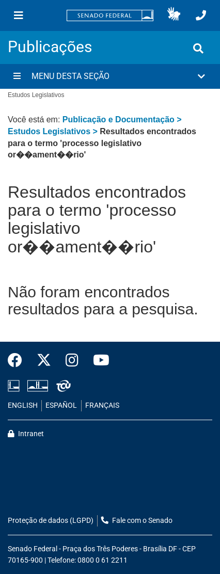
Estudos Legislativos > (54, 131)
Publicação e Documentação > (122, 119)
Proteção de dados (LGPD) (50, 520)
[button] (174, 15)
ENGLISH (23, 405)
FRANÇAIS (102, 405)
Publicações (50, 47)
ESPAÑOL (61, 405)
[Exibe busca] (198, 48)
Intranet (26, 433)
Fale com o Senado (136, 520)
